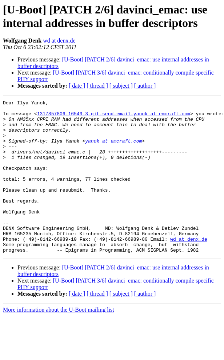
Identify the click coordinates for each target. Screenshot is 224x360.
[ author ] (145, 86)
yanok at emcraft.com (113, 149)
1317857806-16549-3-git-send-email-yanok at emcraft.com (113, 116)
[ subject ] (121, 86)
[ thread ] (97, 86)
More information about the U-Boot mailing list (58, 340)
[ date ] (77, 86)
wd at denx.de (59, 40)
